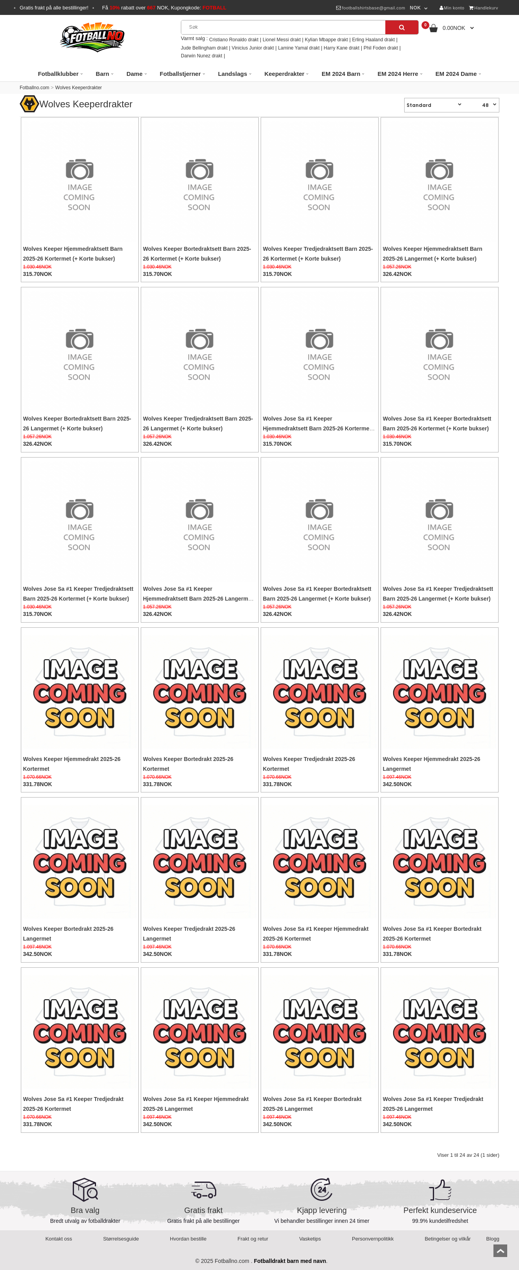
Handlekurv (483, 8)
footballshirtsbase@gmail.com (370, 8)
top (500, 1253)
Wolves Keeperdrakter (78, 87)
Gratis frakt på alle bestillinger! (54, 8)
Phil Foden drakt (381, 48)
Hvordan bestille (188, 1239)
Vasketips (310, 1239)
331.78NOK (37, 784)
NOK (415, 8)
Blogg (492, 1239)
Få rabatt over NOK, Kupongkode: (164, 8)
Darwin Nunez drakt (201, 56)
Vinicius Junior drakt (253, 48)
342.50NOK (397, 784)
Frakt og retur (252, 1239)
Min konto (452, 8)
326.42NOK (397, 274)
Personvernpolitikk (373, 1239)
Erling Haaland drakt (373, 39)
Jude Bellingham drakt (204, 48)
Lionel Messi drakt (282, 39)
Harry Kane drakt (341, 48)
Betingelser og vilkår (448, 1239)
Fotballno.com (34, 87)
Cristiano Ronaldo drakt (233, 39)
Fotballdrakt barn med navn (290, 1261)
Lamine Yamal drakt (299, 48)
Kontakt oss (58, 1239)
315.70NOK (37, 274)
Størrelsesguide (121, 1239)
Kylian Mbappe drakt (326, 39)
